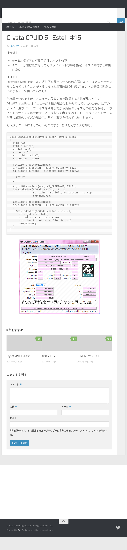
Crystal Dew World (29, 26)
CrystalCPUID (15, 35)
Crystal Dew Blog (31, 11)
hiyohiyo (14, 59)
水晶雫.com (50, 26)
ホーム (10, 26)
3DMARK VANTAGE (88, 369)
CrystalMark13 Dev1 (18, 369)
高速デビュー (50, 369)
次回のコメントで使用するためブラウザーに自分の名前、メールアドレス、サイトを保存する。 (58, 445)
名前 (13, 419)
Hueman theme (46, 543)
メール (66, 419)
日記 (28, 35)
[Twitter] (118, 540)
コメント (16, 397)
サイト (13, 431)
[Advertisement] (63, 502)
